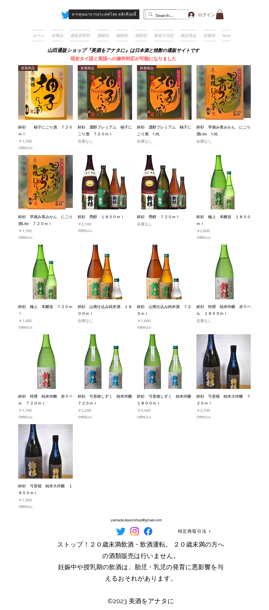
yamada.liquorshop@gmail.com (136, 520)
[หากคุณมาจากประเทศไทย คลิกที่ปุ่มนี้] (104, 14)
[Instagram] (134, 531)
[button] (220, 14)
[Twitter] (66, 14)
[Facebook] (148, 531)
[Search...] (166, 15)
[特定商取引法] (194, 531)
